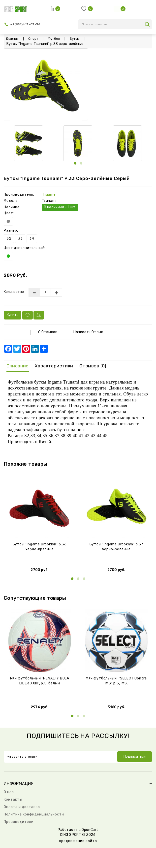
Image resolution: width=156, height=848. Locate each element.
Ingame (49, 194)
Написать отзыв (88, 332)
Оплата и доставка (22, 807)
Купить (12, 315)
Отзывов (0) (92, 366)
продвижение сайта (78, 841)
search (147, 24)
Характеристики (54, 366)
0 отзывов (47, 332)
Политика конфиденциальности (34, 814)
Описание (17, 366)
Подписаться (135, 756)
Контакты (13, 799)
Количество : (12, 294)
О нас (9, 792)
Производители (18, 822)
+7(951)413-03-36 (25, 24)
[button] (75, 163)
